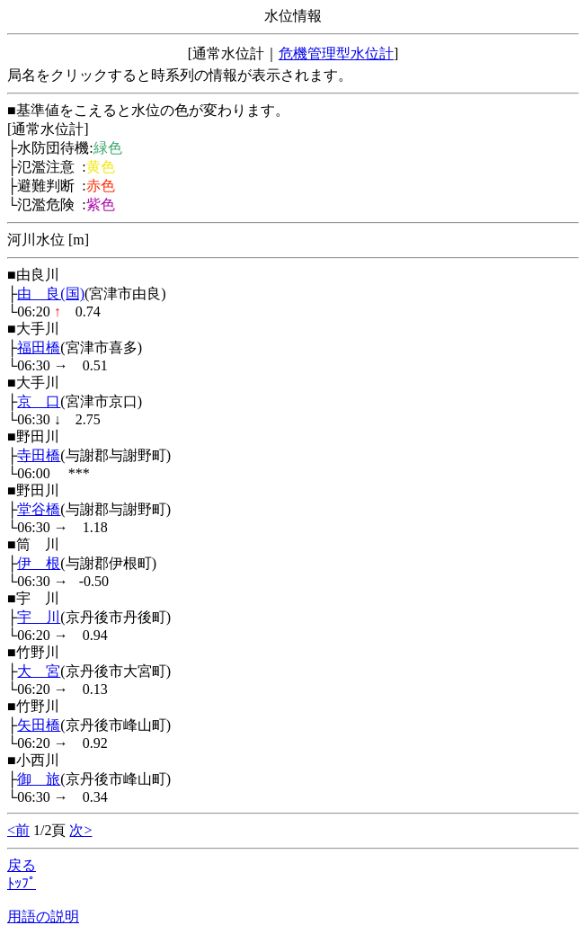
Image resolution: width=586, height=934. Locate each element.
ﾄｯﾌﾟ (21, 883)
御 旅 (38, 779)
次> (80, 830)
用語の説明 (43, 916)
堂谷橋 (38, 509)
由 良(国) (50, 293)
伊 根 (38, 563)
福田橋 (38, 347)
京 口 (38, 401)
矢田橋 (38, 725)
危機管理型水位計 (336, 53)
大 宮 (38, 671)
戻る (21, 865)
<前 (18, 830)
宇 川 (38, 617)
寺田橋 (38, 455)
